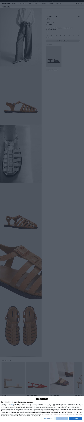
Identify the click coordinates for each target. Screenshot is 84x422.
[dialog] (42, 409)
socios (12, 404)
